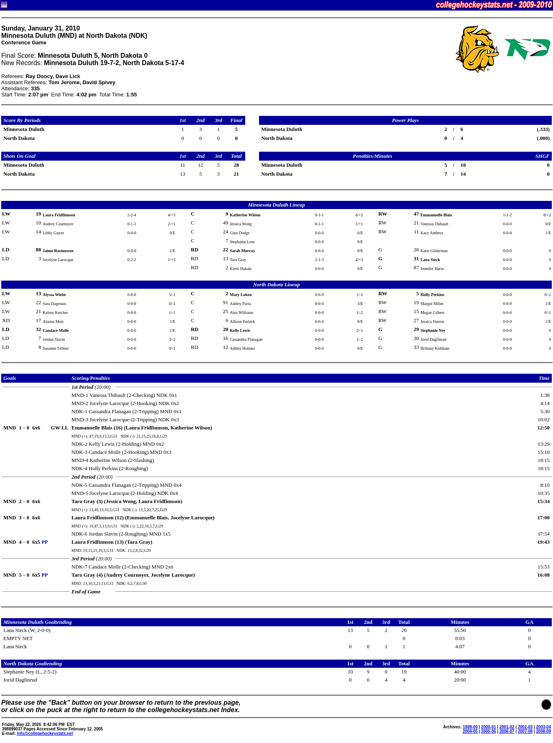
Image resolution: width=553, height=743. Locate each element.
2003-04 (543, 727)
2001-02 (506, 727)
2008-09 (543, 731)
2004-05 (470, 731)
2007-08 (525, 731)
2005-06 (488, 731)
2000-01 (488, 727)
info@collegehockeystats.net (45, 733)
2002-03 (525, 727)
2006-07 (506, 731)
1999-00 (470, 727)
